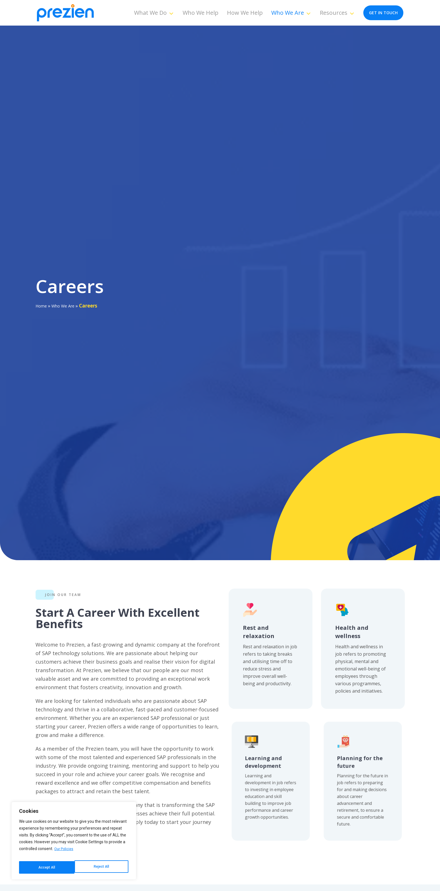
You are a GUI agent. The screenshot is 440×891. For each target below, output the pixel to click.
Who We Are (291, 12)
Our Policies (64, 853)
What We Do (154, 12)
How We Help (245, 12)
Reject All (45, 867)
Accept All (101, 867)
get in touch (383, 12)
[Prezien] (65, 13)
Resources (337, 12)
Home (42, 305)
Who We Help (200, 12)
